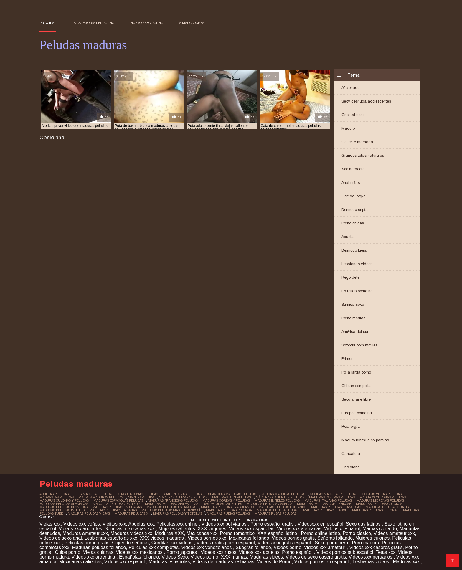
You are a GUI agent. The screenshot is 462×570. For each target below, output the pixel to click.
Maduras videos (266, 556)
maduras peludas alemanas (63, 503)
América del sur (354, 331)
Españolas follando (139, 556)
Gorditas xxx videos (172, 542)
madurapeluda (141, 497)
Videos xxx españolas (251, 528)
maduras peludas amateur (116, 503)
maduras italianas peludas (328, 500)
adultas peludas (54, 494)
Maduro (348, 128)
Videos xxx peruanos (371, 556)
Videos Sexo (174, 556)
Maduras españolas (169, 561)
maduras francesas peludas (173, 500)
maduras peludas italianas (113, 510)
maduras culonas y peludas (64, 500)
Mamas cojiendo (379, 528)
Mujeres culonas (372, 538)
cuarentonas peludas (182, 494)
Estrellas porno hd (357, 291)
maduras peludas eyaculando (227, 507)
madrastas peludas (56, 497)
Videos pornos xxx (207, 538)
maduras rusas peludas (275, 513)
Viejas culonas (98, 552)
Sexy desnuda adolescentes (366, 101)
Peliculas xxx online (177, 523)
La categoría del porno (93, 22)
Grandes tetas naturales (362, 155)
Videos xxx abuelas (259, 552)
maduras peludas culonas (379, 503)
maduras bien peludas (231, 497)
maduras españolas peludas (118, 500)
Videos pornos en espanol (322, 561)
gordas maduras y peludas (333, 494)
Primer (346, 358)
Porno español (298, 552)
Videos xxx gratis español (285, 542)
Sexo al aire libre (356, 399)
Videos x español (342, 528)
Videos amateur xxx (394, 533)
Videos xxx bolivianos (225, 523)
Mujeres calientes (176, 528)
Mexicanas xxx (202, 533)
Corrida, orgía (353, 196)
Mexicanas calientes (80, 561)
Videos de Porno (274, 561)
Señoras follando (335, 538)
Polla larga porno (356, 372)
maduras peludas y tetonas (177, 513)
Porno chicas (352, 223)
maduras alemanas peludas (183, 497)
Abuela (347, 236)
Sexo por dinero (332, 542)
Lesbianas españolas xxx (111, 538)
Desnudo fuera (354, 250)
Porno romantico (237, 533)
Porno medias (353, 318)
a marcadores (191, 22)
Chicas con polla (356, 386)
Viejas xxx (50, 523)
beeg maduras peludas (93, 494)
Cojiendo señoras (130, 542)
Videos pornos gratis (293, 538)
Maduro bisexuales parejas (365, 440)
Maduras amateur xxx (85, 533)
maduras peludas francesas (336, 507)
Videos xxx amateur (325, 547)
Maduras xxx (407, 561)
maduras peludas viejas (89, 513)
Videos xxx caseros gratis (375, 547)
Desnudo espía (354, 209)
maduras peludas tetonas (375, 510)
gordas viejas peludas (382, 494)
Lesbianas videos (356, 264)
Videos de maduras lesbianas (223, 561)
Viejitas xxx (114, 523)
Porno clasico (357, 533)
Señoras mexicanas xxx (130, 528)
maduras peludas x (131, 513)
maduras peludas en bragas (117, 507)
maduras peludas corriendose (324, 503)
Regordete (350, 277)
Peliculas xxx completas (153, 547)
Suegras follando (253, 547)
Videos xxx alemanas (299, 528)
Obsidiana (350, 467)
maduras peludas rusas (277, 510)
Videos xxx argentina (94, 556)
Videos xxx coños (81, 523)
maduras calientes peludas (280, 497)
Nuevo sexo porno (147, 22)
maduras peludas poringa (229, 510)
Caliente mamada (357, 142)
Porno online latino (320, 533)
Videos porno (287, 547)
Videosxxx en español (320, 523)
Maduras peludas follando (99, 547)
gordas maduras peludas (283, 494)
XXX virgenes (212, 528)
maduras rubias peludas (228, 513)
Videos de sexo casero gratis (316, 556)
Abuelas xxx (141, 523)
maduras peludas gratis (387, 507)
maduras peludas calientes (217, 503)
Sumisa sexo (352, 304)
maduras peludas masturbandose (171, 510)
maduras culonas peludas (382, 497)
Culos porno (67, 552)
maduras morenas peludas (380, 500)
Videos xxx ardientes (80, 528)
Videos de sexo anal (60, 538)
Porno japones (182, 552)
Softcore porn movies (359, 345)
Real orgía (350, 426)
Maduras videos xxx (131, 533)
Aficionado (350, 87)
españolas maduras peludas (231, 494)
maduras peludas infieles (62, 510)
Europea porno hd (356, 413)
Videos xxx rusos (218, 552)
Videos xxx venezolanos (207, 547)
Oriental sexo (352, 115)
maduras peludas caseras (269, 503)
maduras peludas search (325, 510)
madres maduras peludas (100, 497)
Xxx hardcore (352, 169)
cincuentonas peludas (138, 494)
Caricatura (350, 453)
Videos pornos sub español (344, 552)
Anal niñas (350, 182)
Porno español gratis (272, 523)
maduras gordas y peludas (226, 500)
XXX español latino (277, 533)
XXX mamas (234, 556)
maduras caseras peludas (332, 497)
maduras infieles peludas (277, 500)
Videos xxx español (125, 561)
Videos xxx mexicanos (140, 552)
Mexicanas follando (249, 538)
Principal (47, 22)
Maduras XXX (169, 533)
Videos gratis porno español (226, 542)
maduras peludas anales (167, 503)
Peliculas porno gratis (86, 542)
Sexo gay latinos (364, 523)
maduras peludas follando (282, 507)
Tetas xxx (385, 552)
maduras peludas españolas (171, 507)
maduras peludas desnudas (63, 507)
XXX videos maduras (162, 538)
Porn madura (365, 542)
